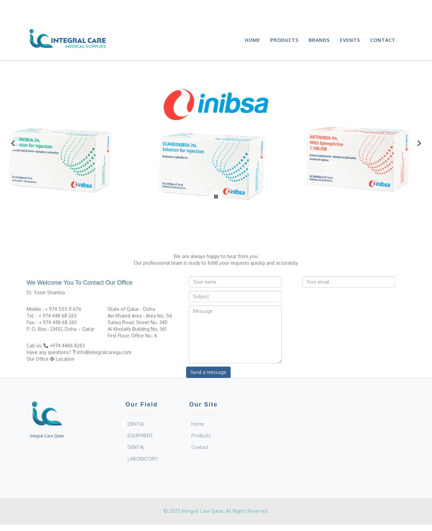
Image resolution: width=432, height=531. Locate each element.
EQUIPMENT (140, 435)
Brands (319, 40)
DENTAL (136, 424)
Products (284, 40)
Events (350, 40)
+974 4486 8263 (67, 345)
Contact (382, 40)
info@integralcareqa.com (104, 352)
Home (252, 40)
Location (65, 359)
